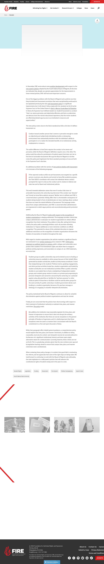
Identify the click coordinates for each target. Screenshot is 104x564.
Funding (36, 371)
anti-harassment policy (55, 104)
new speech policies (32, 89)
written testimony (45, 242)
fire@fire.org (33, 552)
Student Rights (18, 371)
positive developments (57, 86)
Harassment (45, 371)
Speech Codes (79, 371)
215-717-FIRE (43, 552)
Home (5, 15)
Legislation (28, 371)
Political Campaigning (67, 371)
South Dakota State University (21, 376)
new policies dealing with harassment (65, 167)
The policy (37, 306)
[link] (11, 8)
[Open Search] (99, 8)
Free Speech (54, 371)
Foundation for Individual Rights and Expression (48, 546)
